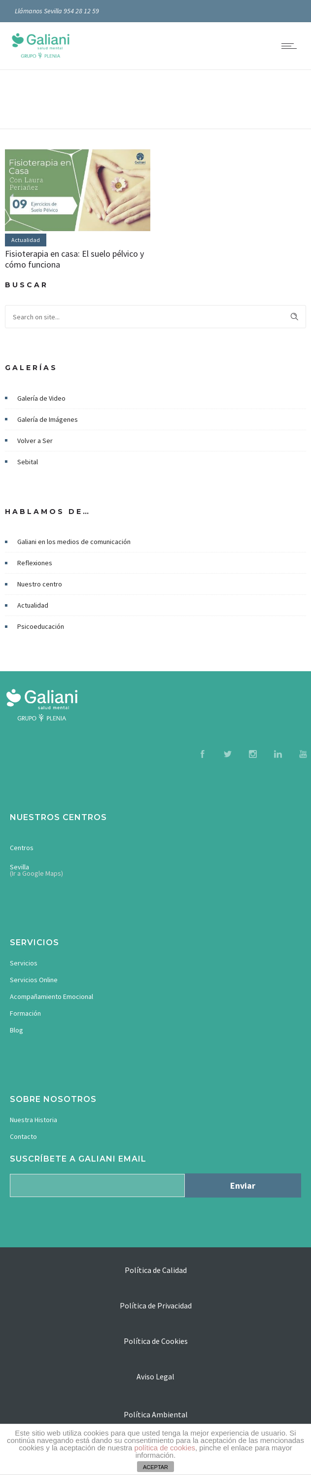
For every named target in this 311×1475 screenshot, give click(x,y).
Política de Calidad (156, 1270)
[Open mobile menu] (291, 46)
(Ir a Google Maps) (36, 873)
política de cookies (165, 1447)
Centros (22, 847)
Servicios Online (34, 979)
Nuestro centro (39, 584)
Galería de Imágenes (47, 419)
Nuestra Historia (33, 1119)
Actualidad (32, 605)
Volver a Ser (35, 440)
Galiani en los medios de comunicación (74, 541)
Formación (25, 1013)
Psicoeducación (40, 626)
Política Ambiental (156, 1414)
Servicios (23, 963)
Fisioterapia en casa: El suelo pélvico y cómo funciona (74, 259)
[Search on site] (155, 316)
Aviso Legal (155, 1376)
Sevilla (19, 866)
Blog (16, 1030)
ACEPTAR (155, 1467)
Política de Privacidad (156, 1305)
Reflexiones (34, 562)
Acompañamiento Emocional (51, 996)
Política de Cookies (156, 1341)
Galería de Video (41, 398)
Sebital (27, 461)
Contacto (23, 1136)
